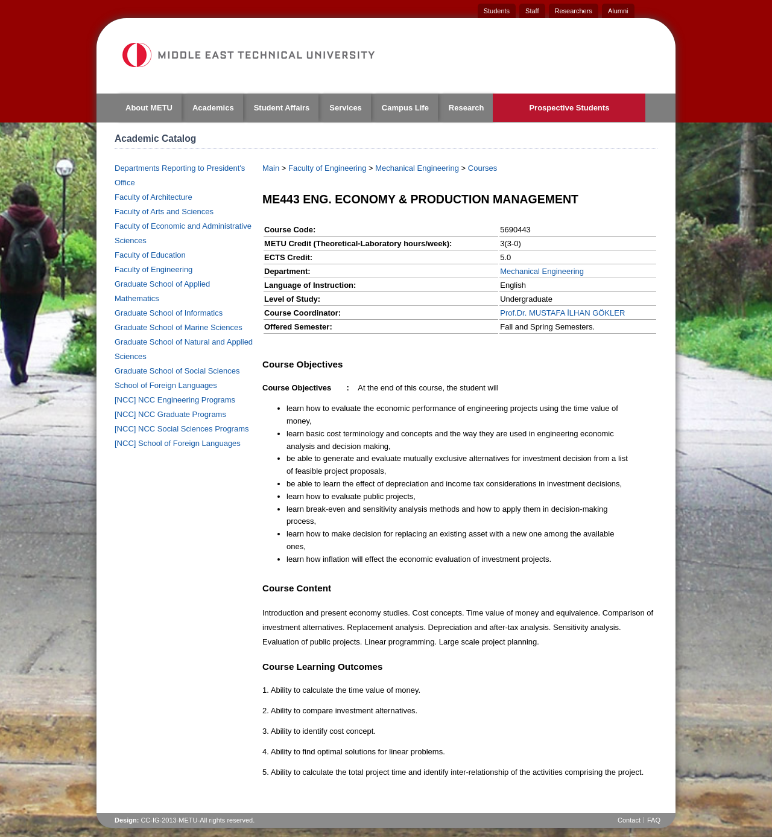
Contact (629, 820)
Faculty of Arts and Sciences (164, 211)
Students (497, 10)
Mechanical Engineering (417, 168)
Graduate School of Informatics (169, 312)
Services (345, 107)
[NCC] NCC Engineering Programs (175, 399)
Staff (532, 10)
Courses (482, 168)
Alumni (618, 10)
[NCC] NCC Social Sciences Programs (182, 428)
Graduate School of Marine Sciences (178, 327)
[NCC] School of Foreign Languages (178, 443)
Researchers (573, 10)
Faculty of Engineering (153, 269)
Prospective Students (569, 107)
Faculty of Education (150, 254)
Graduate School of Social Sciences (177, 370)
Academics (213, 107)
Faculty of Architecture (153, 197)
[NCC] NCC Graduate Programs (170, 414)
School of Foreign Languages (166, 385)
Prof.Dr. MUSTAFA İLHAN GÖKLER (562, 312)
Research (466, 107)
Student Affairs (282, 107)
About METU (148, 107)
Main (270, 168)
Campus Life (405, 107)
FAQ (653, 820)
